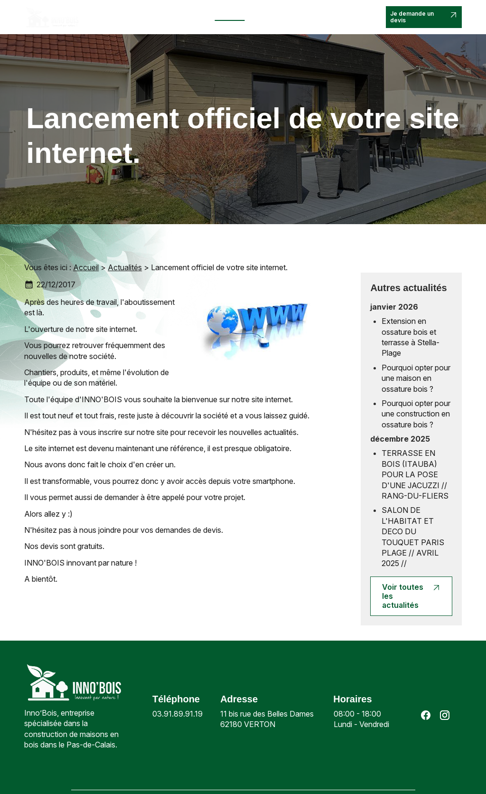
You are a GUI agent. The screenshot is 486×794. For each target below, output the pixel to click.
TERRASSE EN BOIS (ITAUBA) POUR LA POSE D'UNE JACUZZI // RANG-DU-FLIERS (415, 474)
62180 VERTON (268, 719)
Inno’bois (136, 13)
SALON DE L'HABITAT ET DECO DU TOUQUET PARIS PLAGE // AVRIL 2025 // (413, 536)
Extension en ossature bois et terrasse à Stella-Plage (410, 337)
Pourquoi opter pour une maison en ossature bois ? (416, 378)
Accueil (104, 13)
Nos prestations (180, 13)
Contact (314, 13)
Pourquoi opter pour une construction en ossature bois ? (416, 413)
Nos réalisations (268, 17)
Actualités (230, 13)
